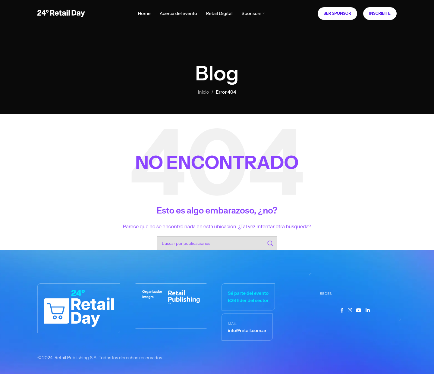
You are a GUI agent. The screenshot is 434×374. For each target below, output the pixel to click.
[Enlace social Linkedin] (367, 310)
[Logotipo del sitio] (61, 13)
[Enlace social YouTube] (358, 310)
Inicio (203, 92)
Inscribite (380, 13)
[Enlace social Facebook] (342, 310)
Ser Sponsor (337, 13)
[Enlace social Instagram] (350, 310)
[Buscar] (217, 243)
